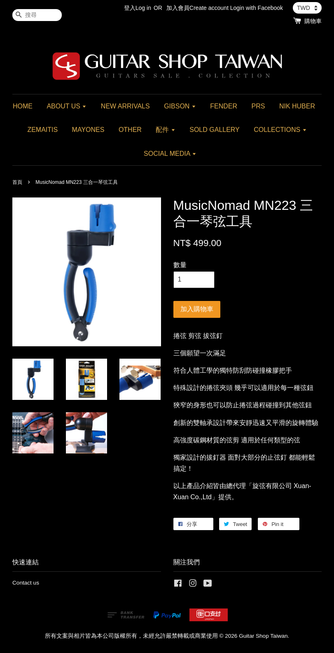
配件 (165, 129)
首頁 (17, 182)
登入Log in (137, 8)
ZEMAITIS (42, 129)
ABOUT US (66, 106)
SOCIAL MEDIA (170, 153)
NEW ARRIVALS (125, 106)
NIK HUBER (297, 106)
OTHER (130, 129)
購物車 (313, 21)
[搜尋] (37, 15)
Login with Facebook (256, 8)
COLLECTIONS (280, 129)
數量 (180, 264)
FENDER (223, 106)
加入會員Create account (197, 8)
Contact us (25, 583)
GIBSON (180, 106)
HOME (23, 106)
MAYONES (88, 129)
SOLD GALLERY (214, 129)
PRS (258, 106)
